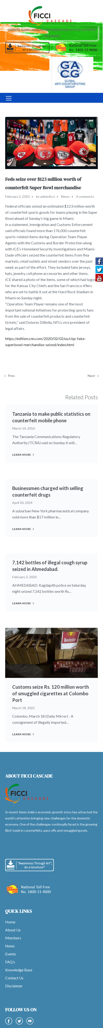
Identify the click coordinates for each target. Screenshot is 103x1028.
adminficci (47, 196)
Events (10, 954)
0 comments (85, 196)
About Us (13, 930)
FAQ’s (10, 962)
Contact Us (14, 978)
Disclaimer (14, 986)
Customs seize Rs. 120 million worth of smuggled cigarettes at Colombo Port (50, 693)
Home (10, 922)
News (65, 196)
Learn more (21, 454)
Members (13, 938)
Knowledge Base (18, 970)
